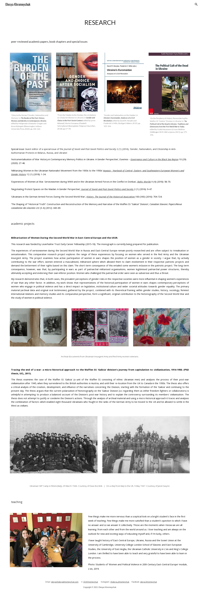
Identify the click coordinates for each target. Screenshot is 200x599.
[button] (196, 4)
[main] (100, 22)
